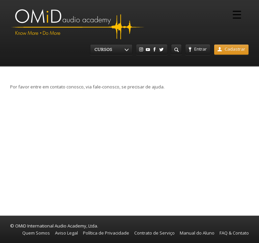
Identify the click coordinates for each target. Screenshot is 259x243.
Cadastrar (231, 49)
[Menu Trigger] (237, 14)
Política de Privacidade (106, 233)
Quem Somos (36, 233)
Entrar (198, 49)
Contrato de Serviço (154, 233)
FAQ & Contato (234, 233)
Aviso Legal (66, 233)
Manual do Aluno (197, 233)
